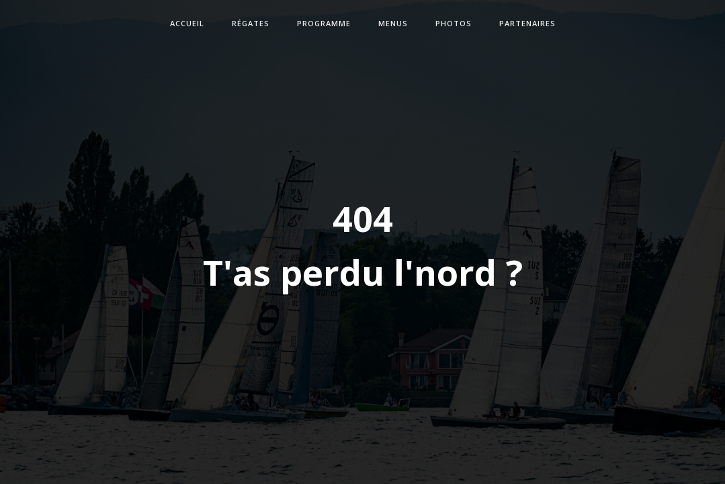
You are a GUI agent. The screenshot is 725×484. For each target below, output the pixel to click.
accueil (187, 23)
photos (453, 23)
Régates (250, 23)
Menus (393, 23)
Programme (324, 23)
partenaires (527, 23)
